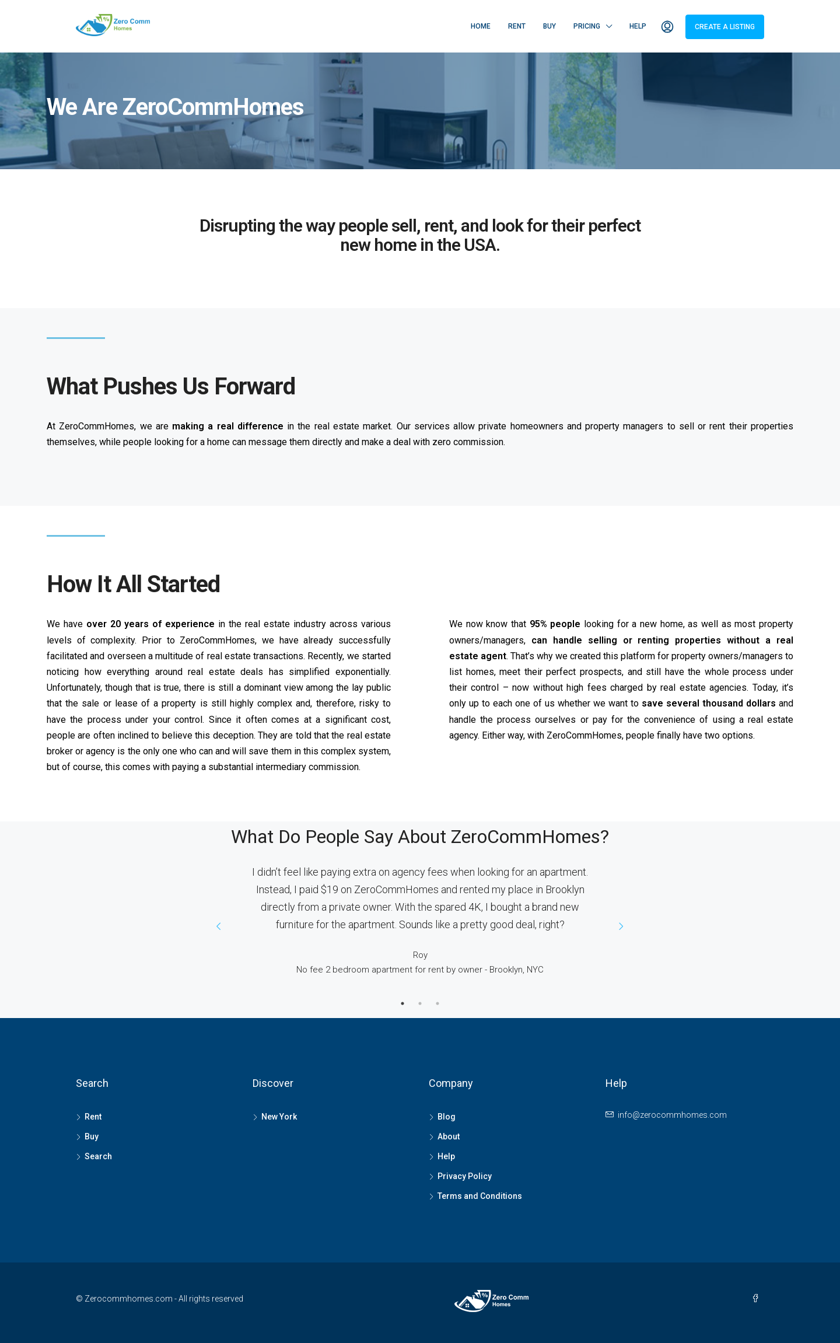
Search (98, 1156)
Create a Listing (725, 27)
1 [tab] (402, 1003)
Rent (517, 26)
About (449, 1136)
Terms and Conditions (480, 1196)
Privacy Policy (465, 1176)
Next (621, 926)
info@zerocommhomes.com (672, 1115)
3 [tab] (437, 1003)
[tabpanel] (420, 917)
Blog (447, 1116)
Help (637, 26)
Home (481, 26)
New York (279, 1116)
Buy (549, 26)
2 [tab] (420, 1003)
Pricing (586, 26)
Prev (219, 926)
